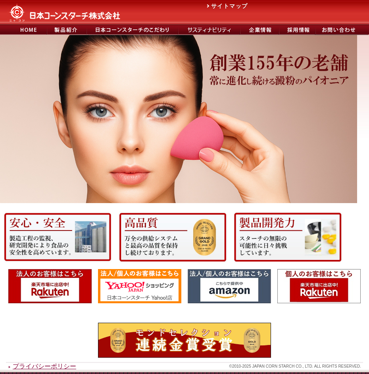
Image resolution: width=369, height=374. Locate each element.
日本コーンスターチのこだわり (132, 29)
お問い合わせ (341, 29)
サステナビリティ (209, 29)
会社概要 (259, 29)
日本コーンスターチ (23, 29)
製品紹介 (66, 29)
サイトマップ (229, 6)
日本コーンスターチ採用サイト (297, 29)
